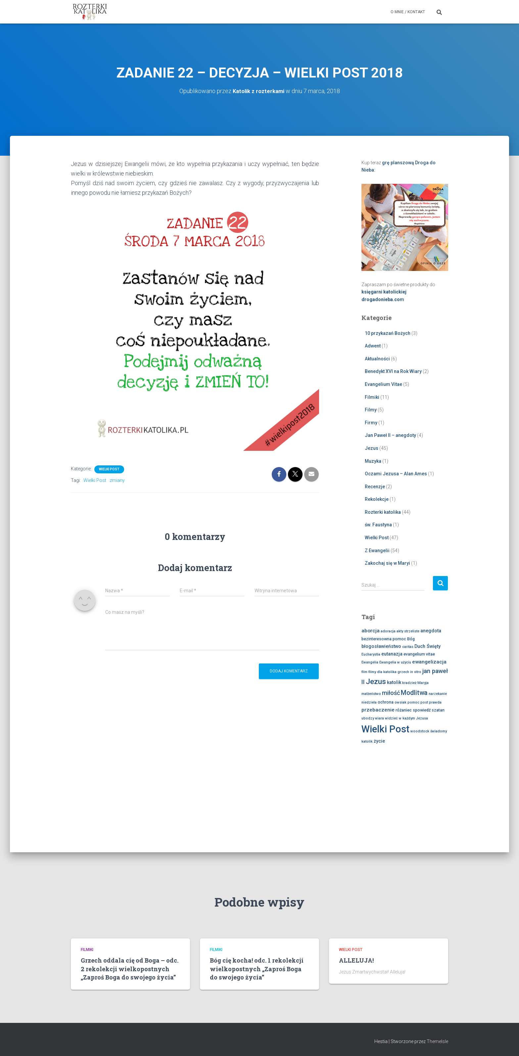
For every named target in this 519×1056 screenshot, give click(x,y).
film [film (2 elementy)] (364, 671)
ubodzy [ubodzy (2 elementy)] (367, 718)
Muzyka (373, 460)
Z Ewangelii (377, 550)
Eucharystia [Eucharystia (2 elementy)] (370, 654)
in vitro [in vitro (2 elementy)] (415, 671)
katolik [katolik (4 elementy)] (394, 682)
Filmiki (372, 396)
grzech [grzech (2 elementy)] (403, 671)
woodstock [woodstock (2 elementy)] (419, 731)
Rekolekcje (377, 499)
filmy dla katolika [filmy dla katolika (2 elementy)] (382, 671)
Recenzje (375, 486)
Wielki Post (109, 469)
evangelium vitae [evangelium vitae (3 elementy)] (419, 653)
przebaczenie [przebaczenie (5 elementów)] (378, 710)
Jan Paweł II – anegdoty (390, 435)
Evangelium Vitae (383, 384)
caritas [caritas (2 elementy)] (407, 646)
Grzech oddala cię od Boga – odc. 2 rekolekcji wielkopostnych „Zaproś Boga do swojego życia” (129, 968)
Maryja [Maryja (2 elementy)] (423, 682)
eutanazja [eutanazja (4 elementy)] (391, 653)
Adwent (373, 345)
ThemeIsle (437, 1041)
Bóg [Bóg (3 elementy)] (411, 638)
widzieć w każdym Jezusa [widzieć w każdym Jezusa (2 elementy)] (406, 718)
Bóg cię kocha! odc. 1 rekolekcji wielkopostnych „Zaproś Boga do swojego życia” (257, 968)
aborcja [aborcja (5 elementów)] (370, 631)
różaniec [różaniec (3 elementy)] (404, 709)
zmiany (117, 480)
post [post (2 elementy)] (424, 702)
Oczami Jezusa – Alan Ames (396, 473)
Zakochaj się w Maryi (387, 562)
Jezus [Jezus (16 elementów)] (376, 681)
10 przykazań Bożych (387, 333)
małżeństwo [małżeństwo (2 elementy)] (371, 694)
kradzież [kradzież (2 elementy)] (409, 682)
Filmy (371, 409)
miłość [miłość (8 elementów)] (391, 692)
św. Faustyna (378, 524)
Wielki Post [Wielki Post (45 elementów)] (385, 728)
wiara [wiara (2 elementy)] (379, 718)
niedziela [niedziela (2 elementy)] (369, 702)
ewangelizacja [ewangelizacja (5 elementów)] (429, 661)
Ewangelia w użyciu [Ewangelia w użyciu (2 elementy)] (395, 662)
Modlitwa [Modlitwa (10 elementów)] (414, 693)
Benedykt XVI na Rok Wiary (393, 371)
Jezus (371, 447)
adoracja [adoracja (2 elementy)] (388, 631)
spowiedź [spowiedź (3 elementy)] (422, 709)
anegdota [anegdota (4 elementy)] (430, 630)
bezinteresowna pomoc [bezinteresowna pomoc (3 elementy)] (383, 638)
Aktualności (377, 358)
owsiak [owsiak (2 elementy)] (400, 702)
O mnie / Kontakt (408, 12)
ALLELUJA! (356, 960)
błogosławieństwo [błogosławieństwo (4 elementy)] (381, 646)
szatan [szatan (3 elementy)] (438, 709)
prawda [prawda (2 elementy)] (435, 702)
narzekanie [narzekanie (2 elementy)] (438, 694)
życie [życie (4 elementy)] (379, 740)
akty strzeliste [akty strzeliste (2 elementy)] (408, 631)
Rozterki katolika (383, 511)
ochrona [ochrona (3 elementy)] (386, 701)
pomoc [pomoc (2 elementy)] (413, 702)
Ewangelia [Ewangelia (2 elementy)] (369, 662)
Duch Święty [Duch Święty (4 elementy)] (427, 646)
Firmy (371, 422)
